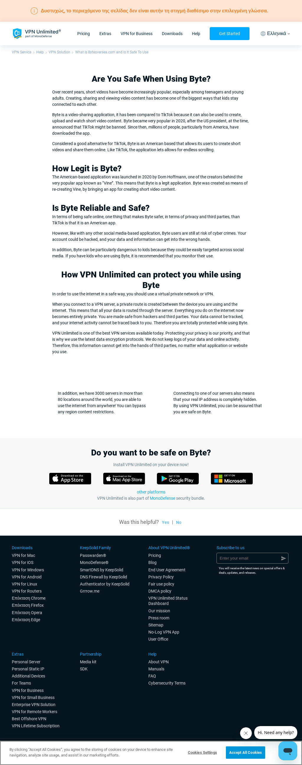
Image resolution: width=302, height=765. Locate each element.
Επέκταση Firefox (28, 605)
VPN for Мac (23, 555)
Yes (165, 522)
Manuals (156, 669)
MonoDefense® (94, 562)
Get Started (229, 33)
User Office (158, 639)
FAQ (152, 676)
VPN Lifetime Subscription (36, 725)
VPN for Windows (28, 569)
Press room (158, 618)
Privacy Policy (161, 577)
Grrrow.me (89, 591)
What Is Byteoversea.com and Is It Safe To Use (111, 52)
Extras (105, 33)
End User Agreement (167, 569)
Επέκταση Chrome (28, 598)
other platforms (151, 492)
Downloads (172, 33)
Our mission (159, 610)
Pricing (83, 33)
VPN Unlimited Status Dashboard (168, 601)
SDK (84, 669)
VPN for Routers (27, 591)
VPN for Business (136, 33)
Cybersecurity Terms (167, 683)
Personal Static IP (28, 669)
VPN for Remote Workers (34, 711)
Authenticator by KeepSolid (104, 584)
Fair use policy (161, 584)
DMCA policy (159, 591)
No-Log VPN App (163, 632)
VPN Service (21, 52)
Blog (152, 562)
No (178, 522)
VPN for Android (27, 577)
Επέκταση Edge (26, 619)
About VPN (158, 661)
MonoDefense (162, 498)
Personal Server (26, 661)
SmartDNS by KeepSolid (101, 569)
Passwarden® (93, 555)
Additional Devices (28, 676)
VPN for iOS (22, 562)
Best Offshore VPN (29, 718)
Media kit (88, 661)
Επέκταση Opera (27, 612)
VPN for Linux (24, 584)
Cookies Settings (202, 752)
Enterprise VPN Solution (33, 704)
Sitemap (155, 625)
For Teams (21, 683)
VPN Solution (59, 52)
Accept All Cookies (245, 752)
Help (196, 33)
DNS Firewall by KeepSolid (103, 577)
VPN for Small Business (33, 697)
